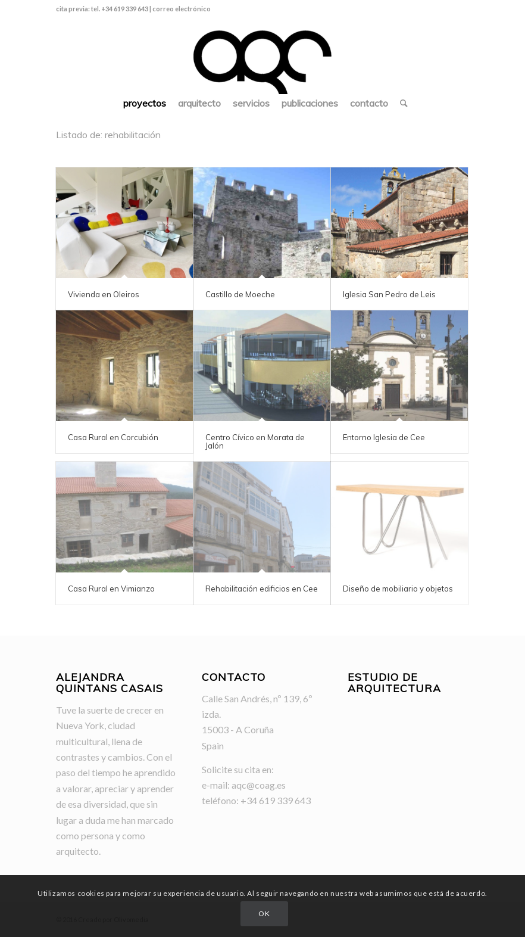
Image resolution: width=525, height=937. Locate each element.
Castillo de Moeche (240, 294)
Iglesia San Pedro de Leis (389, 294)
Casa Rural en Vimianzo (111, 588)
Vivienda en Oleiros (103, 294)
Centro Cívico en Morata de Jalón (255, 441)
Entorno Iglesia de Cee (384, 437)
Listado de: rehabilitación (108, 135)
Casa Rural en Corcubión (113, 437)
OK (264, 913)
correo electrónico (181, 9)
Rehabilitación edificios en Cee (261, 588)
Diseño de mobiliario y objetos (398, 588)
